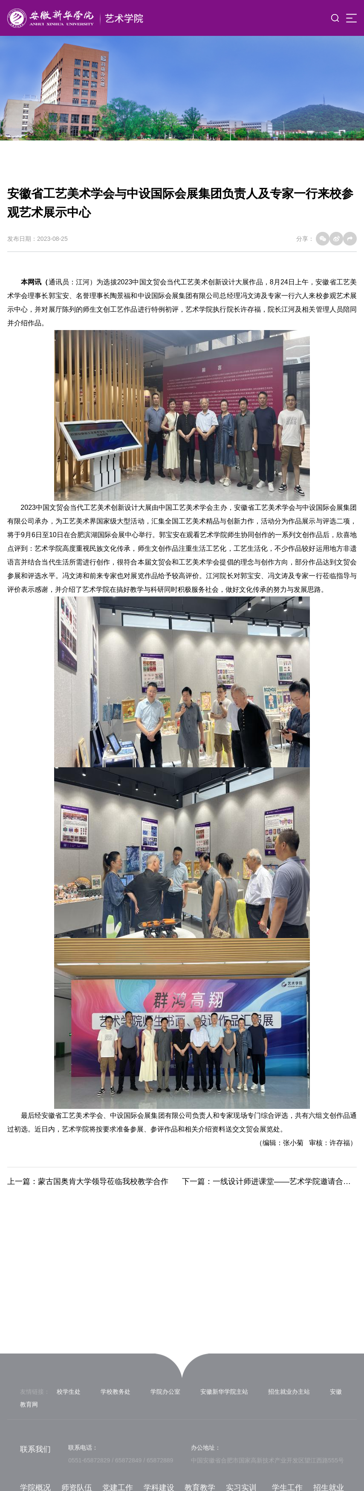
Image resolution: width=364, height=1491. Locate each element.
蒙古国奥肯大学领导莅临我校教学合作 (103, 1181)
